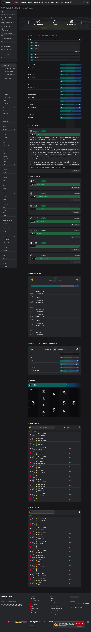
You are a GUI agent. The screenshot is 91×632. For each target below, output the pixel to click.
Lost (32, 364)
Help (62, 2)
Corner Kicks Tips (6, 54)
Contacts (53, 602)
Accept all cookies (79, 623)
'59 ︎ (78, 51)
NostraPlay (68, 2)
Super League (15, 8)
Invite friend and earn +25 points (7, 29)
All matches (5, 12)
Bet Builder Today (6, 38)
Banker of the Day (6, 46)
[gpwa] (18, 622)
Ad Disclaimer (54, 615)
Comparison (34, 604)
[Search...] (84, 2)
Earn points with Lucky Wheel (7, 23)
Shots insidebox (32, 77)
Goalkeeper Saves (32, 101)
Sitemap (53, 612)
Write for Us (54, 606)
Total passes (31, 104)
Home (34, 431)
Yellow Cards (31, 97)
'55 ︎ (31, 45)
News (57, 2)
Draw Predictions (6, 44)
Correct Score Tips (6, 41)
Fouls (29, 84)
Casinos (47, 2)
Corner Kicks (31, 87)
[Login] (87, 2)
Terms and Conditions (56, 608)
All (30, 431)
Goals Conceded (35, 370)
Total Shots (31, 71)
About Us (53, 604)
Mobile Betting (34, 608)
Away (39, 431)
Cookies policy (63, 625)
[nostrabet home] (6, 597)
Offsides (30, 91)
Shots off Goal (31, 67)
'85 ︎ (31, 60)
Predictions (23, 2)
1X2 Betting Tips (6, 49)
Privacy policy (54, 610)
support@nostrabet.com (76, 607)
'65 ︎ (31, 54)
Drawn (32, 360)
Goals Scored (34, 367)
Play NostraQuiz (6, 26)
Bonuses (30, 2)
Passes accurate (32, 107)
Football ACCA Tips (6, 33)
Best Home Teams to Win (8, 52)
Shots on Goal (31, 64)
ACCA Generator (6, 17)
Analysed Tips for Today (8, 14)
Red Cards (30, 117)
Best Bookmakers (38, 2)
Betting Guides (35, 612)
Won (32, 357)
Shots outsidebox (32, 81)
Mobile (52, 2)
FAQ (52, 600)
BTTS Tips (4, 57)
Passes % (30, 111)
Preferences (79, 626)
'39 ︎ (31, 42)
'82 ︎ (31, 57)
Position (33, 354)
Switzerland (8, 8)
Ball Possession (32, 94)
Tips (3, 8)
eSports (33, 610)
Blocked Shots (31, 74)
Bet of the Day (5, 36)
